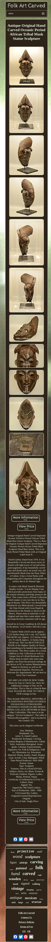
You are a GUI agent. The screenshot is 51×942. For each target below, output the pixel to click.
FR (28, 931)
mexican (31, 898)
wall (39, 851)
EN (24, 931)
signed (25, 883)
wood (17, 856)
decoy (26, 880)
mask (15, 884)
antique (16, 897)
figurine (39, 890)
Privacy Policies (26, 922)
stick (14, 902)
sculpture (32, 857)
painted (21, 868)
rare (27, 903)
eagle (40, 875)
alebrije (23, 862)
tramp (11, 869)
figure (13, 862)
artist (23, 893)
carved (29, 873)
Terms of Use (26, 926)
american (40, 880)
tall (31, 868)
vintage (17, 888)
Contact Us (26, 917)
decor (13, 852)
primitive (25, 851)
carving (36, 862)
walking (36, 884)
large (20, 902)
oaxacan (33, 893)
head (32, 880)
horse (41, 899)
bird (17, 893)
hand (15, 873)
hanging (30, 890)
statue (36, 902)
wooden (15, 879)
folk (39, 867)
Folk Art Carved (26, 913)
